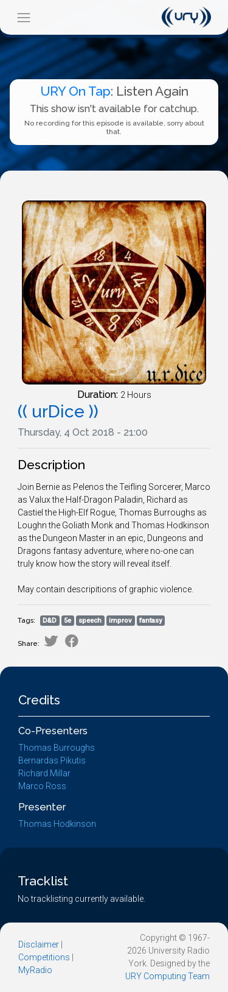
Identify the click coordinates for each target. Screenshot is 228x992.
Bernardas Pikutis (52, 760)
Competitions (44, 957)
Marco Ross (42, 786)
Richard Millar (44, 773)
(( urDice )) (58, 412)
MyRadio (35, 970)
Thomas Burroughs (56, 748)
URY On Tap (75, 91)
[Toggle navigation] (23, 17)
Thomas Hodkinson (57, 824)
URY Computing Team (167, 976)
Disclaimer (38, 944)
